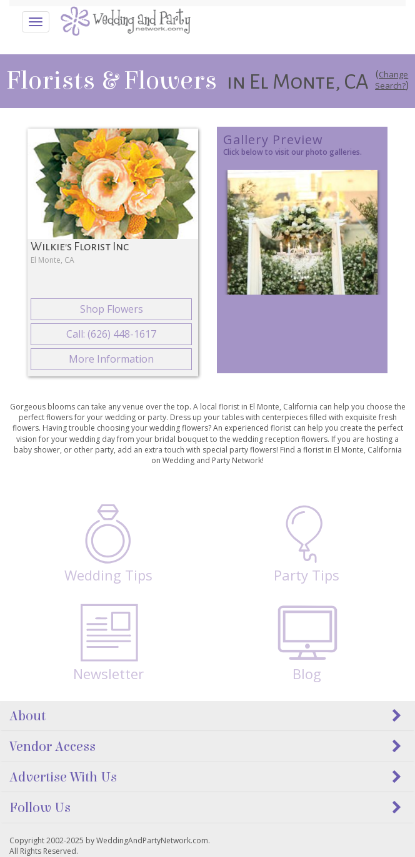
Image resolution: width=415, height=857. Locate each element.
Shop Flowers (111, 309)
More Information (111, 359)
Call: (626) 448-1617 (111, 334)
